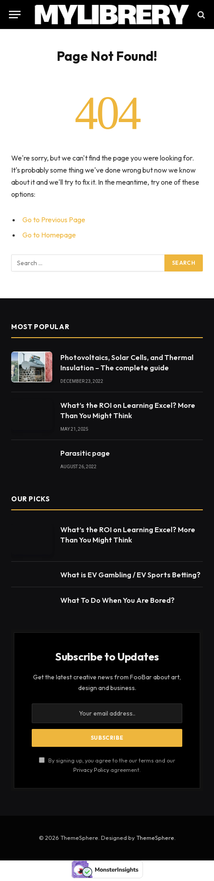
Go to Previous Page (53, 219)
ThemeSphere (155, 837)
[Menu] (15, 14)
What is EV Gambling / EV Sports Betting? (130, 574)
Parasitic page (85, 453)
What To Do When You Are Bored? (117, 600)
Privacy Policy (91, 769)
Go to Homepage (49, 234)
